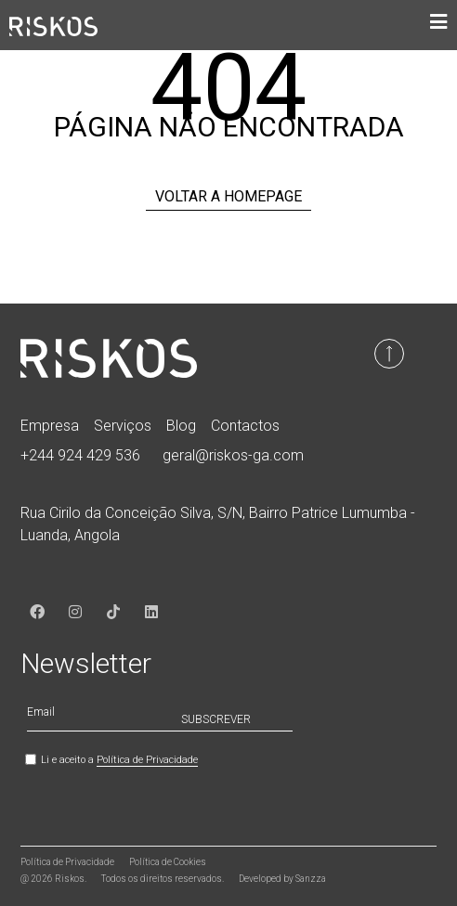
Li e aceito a (119, 760)
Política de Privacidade (147, 760)
